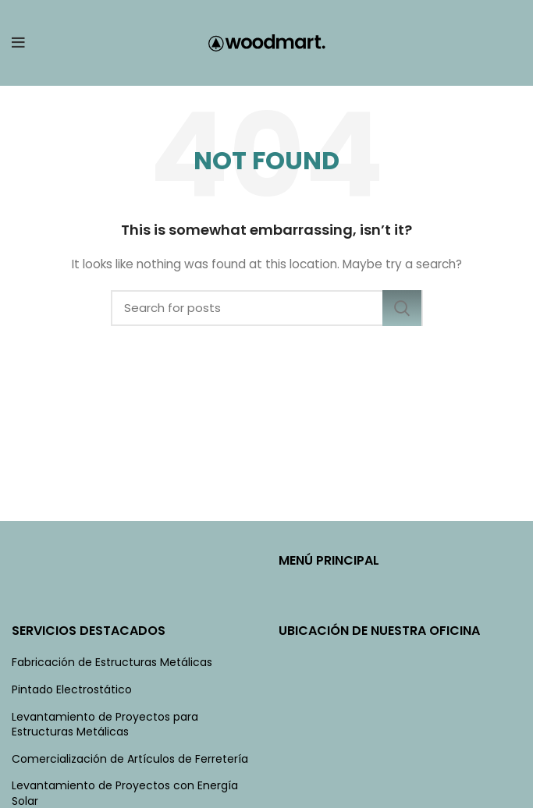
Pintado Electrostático (72, 689)
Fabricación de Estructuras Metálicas (112, 662)
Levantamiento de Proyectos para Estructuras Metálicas (105, 725)
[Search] (267, 308)
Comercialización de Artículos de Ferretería (130, 759)
